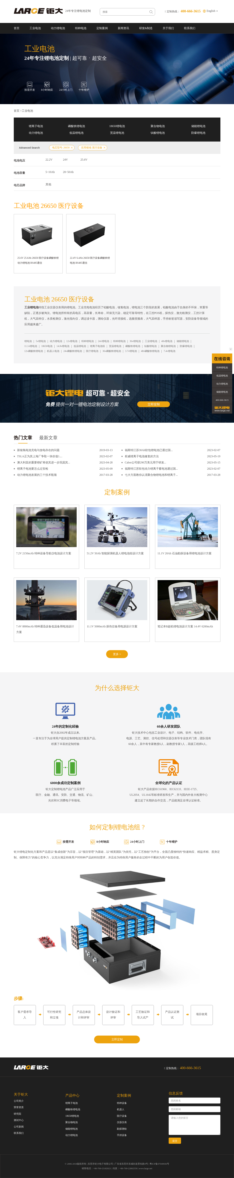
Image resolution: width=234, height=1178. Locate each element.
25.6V (84, 159)
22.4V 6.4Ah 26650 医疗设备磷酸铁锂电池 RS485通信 (90, 260)
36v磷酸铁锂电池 (111, 351)
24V (65, 159)
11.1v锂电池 (30, 346)
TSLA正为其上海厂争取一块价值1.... (39, 456)
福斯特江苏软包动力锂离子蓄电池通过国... (151, 468)
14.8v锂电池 (63, 346)
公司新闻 (19, 1126)
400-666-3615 (222, 400)
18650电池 (46, 346)
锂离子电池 (36, 126)
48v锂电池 (166, 341)
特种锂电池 (87, 341)
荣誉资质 (19, 1107)
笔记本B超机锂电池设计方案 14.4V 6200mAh (185, 626)
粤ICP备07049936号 (159, 1163)
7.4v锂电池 (169, 351)
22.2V (49, 159)
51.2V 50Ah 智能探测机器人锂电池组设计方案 (115, 553)
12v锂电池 (71, 341)
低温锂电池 (76, 132)
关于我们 (168, 28)
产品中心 (72, 1095)
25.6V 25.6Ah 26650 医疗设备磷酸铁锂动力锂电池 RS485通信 (38, 260)
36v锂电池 (135, 341)
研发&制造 (146, 28)
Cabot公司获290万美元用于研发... (145, 462)
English (212, 10)
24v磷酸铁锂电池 (72, 351)
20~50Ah (68, 171)
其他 (48, 184)
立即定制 (117, 1039)
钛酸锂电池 (158, 132)
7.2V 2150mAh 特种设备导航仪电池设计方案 (43, 553)
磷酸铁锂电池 (76, 126)
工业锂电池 (151, 341)
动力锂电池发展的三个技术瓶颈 (37, 474)
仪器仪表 (122, 1122)
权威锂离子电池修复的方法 (142, 456)
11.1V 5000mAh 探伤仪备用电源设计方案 (112, 626)
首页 (16, 28)
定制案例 (102, 28)
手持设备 (122, 1135)
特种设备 (122, 1103)
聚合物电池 (158, 126)
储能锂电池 (198, 126)
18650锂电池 (117, 126)
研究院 (17, 1114)
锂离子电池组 (97, 346)
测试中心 (19, 1120)
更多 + (117, 654)
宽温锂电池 (117, 132)
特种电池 (80, 28)
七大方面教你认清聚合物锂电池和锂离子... (151, 474)
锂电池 (28, 341)
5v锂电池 (41, 341)
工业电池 (35, 28)
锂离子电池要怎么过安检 (32, 468)
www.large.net (145, 1168)
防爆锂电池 (198, 132)
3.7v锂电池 (131, 351)
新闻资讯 (123, 28)
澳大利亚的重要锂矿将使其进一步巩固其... (43, 462)
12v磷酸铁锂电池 (33, 351)
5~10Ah (50, 171)
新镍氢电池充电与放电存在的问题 (38, 450)
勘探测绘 (122, 1129)
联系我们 (189, 28)
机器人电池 (53, 351)
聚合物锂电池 (168, 346)
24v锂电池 (103, 341)
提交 (174, 1140)
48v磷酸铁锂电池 (150, 351)
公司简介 (19, 1101)
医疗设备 (122, 1116)
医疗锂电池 (92, 351)
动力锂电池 (58, 28)
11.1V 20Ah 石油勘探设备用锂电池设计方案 (185, 553)
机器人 (120, 1109)
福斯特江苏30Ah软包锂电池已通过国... (149, 450)
